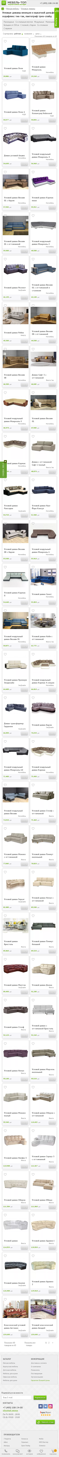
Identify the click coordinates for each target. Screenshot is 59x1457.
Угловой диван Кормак (14, 463)
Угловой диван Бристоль (11, 943)
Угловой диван (11, 1240)
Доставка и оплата (39, 1363)
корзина (53, 1452)
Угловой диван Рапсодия (11, 507)
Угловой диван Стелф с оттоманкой (43, 812)
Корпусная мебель (10, 1366)
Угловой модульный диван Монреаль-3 (13, 420)
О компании (36, 1366)
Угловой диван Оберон (14, 1200)
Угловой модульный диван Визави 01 (13, 638)
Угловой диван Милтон (15, 985)
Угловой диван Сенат (42, 594)
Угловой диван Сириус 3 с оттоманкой (43, 1158)
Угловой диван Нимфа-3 (15, 1158)
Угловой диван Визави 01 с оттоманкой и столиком (42, 288)
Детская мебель (9, 1370)
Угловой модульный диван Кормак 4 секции (43, 681)
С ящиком (8, 28)
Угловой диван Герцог (14, 899)
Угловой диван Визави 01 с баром (14, 199)
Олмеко (42, 1445)
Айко (6, 1442)
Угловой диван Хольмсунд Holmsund (42, 112)
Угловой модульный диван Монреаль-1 (41, 550)
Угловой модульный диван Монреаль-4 (41, 155)
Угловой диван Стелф (14, 1027)
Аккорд (7, 1445)
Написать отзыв (48, 1422)
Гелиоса (24, 1439)
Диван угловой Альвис (14, 155)
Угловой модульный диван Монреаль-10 (13, 768)
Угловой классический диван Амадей (42, 1326)
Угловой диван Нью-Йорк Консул (41, 507)
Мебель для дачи (10, 1380)
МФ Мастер (43, 1442)
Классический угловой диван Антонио (14, 1326)
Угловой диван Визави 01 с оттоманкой (14, 243)
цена (38, 33)
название (29, 33)
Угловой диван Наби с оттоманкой (42, 638)
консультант (18, 1454)
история (29, 1454)
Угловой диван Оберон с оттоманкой (43, 1114)
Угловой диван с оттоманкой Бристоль (42, 1027)
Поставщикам (36, 1373)
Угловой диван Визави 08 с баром (14, 550)
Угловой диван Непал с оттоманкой (43, 899)
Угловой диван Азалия (14, 1283)
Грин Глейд (25, 1445)
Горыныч (24, 1442)
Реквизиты (35, 1370)
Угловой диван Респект (15, 287)
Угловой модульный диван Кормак (41, 768)
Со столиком (42, 25)
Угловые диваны (28, 8)
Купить (24, 77)
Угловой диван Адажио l (43, 1240)
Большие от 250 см (11, 25)
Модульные (39, 22)
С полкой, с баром (28, 25)
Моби (41, 1439)
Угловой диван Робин (14, 332)
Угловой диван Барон (42, 725)
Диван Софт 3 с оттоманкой (39, 376)
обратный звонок (10, 1410)
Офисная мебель (10, 1377)
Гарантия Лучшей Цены (40, 1380)
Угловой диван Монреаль (39, 68)
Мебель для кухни (10, 1373)
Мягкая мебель (12, 8)
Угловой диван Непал (14, 1070)
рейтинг (18, 33)
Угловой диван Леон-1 (14, 112)
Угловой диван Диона (42, 985)
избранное (41, 1454)
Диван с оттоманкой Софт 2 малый (42, 463)
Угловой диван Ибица (42, 1200)
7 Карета (7, 1439)
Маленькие (50, 22)
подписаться (40, 1397)
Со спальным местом (24, 22)
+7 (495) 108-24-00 (13, 1407)
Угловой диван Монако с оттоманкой (15, 855)
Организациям (37, 1377)
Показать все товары (30, 1344)
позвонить (6, 1454)
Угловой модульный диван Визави (13, 812)
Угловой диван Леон (13, 68)
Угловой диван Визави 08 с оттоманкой (42, 333)
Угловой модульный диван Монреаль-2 (41, 243)
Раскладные (9, 22)
